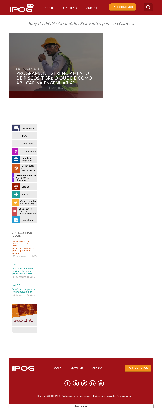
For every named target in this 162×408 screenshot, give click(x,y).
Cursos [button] (90, 7)
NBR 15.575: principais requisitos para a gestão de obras (23, 249)
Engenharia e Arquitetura (20, 242)
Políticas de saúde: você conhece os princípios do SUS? (23, 271)
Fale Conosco (122, 6)
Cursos (97, 368)
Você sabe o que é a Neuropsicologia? (23, 290)
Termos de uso (124, 396)
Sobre (48, 7)
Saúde (16, 264)
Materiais (69, 7)
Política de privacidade (104, 396)
